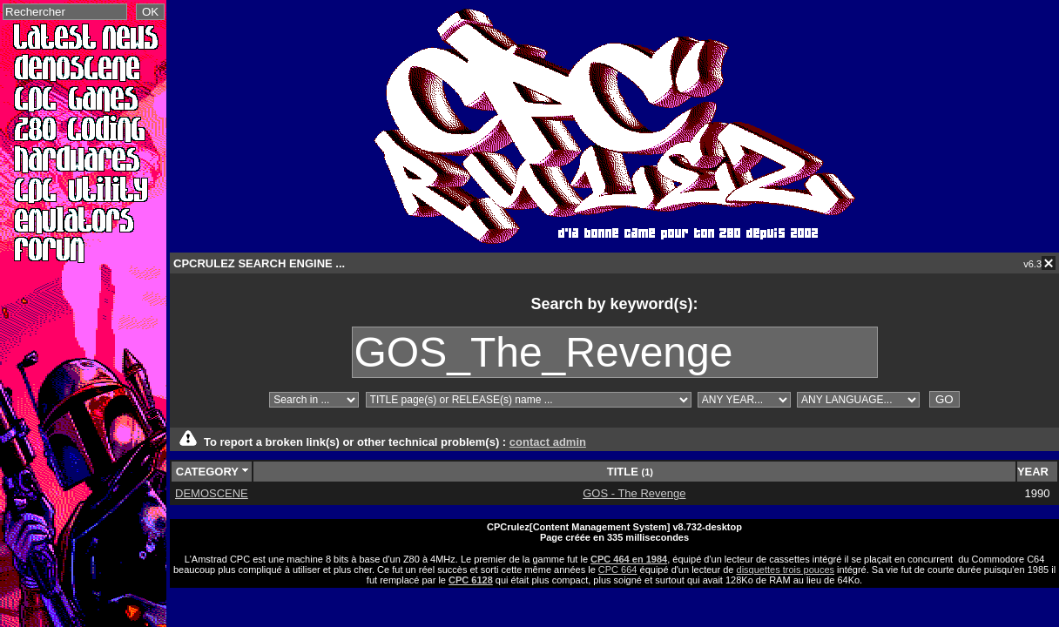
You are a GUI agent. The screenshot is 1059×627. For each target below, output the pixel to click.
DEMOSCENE (211, 493)
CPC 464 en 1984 (628, 559)
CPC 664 (617, 569)
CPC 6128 (471, 580)
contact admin (547, 441)
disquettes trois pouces (786, 569)
